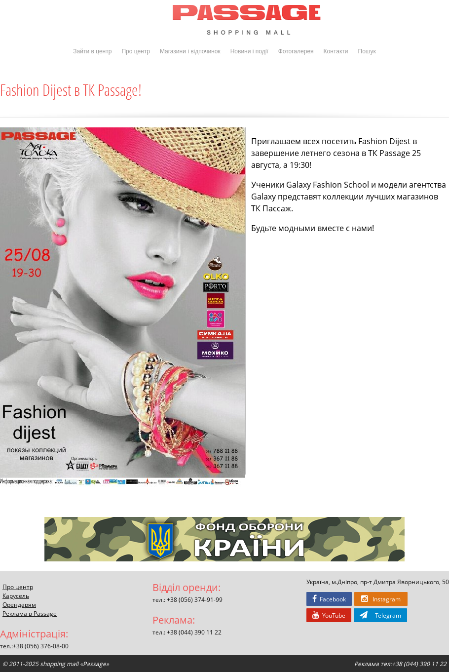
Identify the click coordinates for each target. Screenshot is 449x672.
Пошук (367, 51)
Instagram (381, 599)
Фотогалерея (296, 51)
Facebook (329, 599)
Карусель (15, 595)
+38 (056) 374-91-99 (195, 599)
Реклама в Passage (29, 613)
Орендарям (19, 604)
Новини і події (249, 51)
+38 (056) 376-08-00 (41, 646)
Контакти (336, 51)
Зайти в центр (92, 51)
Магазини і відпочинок (190, 51)
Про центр (135, 51)
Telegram (380, 615)
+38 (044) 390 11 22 (194, 632)
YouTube (328, 615)
